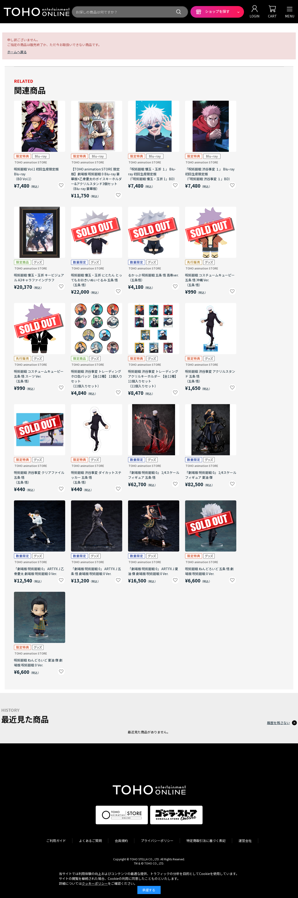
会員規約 (121, 840)
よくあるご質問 (90, 840)
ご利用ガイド (56, 840)
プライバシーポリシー (157, 840)
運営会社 (245, 840)
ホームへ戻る (17, 52)
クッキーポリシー (95, 883)
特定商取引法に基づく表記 (206, 840)
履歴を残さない (278, 722)
